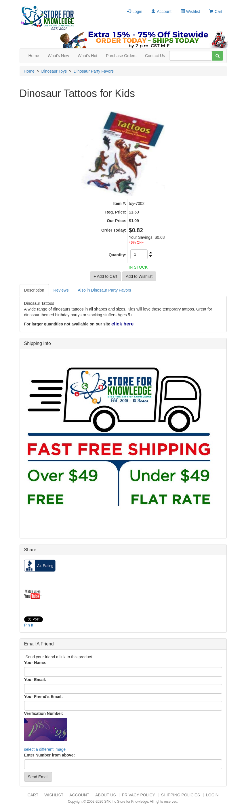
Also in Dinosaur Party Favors (104, 290)
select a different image (45, 749)
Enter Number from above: (49, 755)
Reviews (61, 290)
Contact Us (155, 55)
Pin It (28, 625)
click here (122, 324)
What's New (58, 55)
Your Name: (35, 662)
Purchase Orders (121, 55)
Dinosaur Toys (54, 71)
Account (161, 11)
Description (34, 290)
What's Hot (87, 55)
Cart (215, 11)
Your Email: (35, 679)
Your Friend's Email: (43, 696)
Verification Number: (44, 713)
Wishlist (190, 11)
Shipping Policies (180, 795)
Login (134, 11)
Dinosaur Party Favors (94, 71)
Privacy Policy (138, 795)
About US (105, 795)
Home (33, 55)
